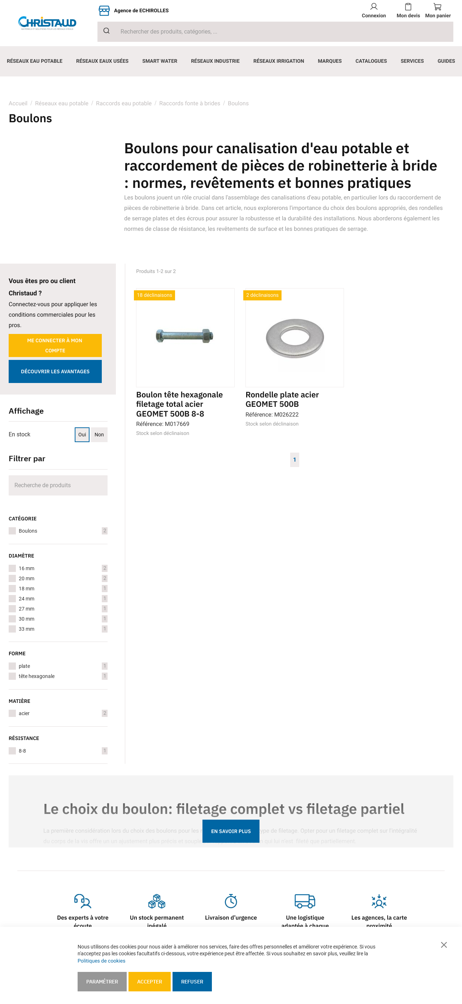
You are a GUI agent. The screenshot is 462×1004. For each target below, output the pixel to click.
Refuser (192, 981)
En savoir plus (231, 831)
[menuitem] (34, 61)
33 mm (63, 629)
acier (63, 713)
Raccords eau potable (124, 103)
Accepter (149, 981)
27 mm (63, 608)
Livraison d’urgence (231, 917)
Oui (82, 434)
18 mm (63, 588)
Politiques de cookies (101, 961)
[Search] (58, 485)
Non (99, 434)
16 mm (63, 568)
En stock (19, 434)
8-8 (63, 750)
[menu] (231, 61)
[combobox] (275, 32)
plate (63, 666)
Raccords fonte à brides (189, 103)
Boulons (63, 530)
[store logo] (53, 23)
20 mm (63, 578)
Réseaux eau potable (61, 103)
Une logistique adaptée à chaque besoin (305, 926)
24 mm (63, 598)
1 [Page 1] (294, 459)
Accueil (18, 103)
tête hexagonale (63, 676)
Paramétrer (102, 981)
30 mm (63, 618)
